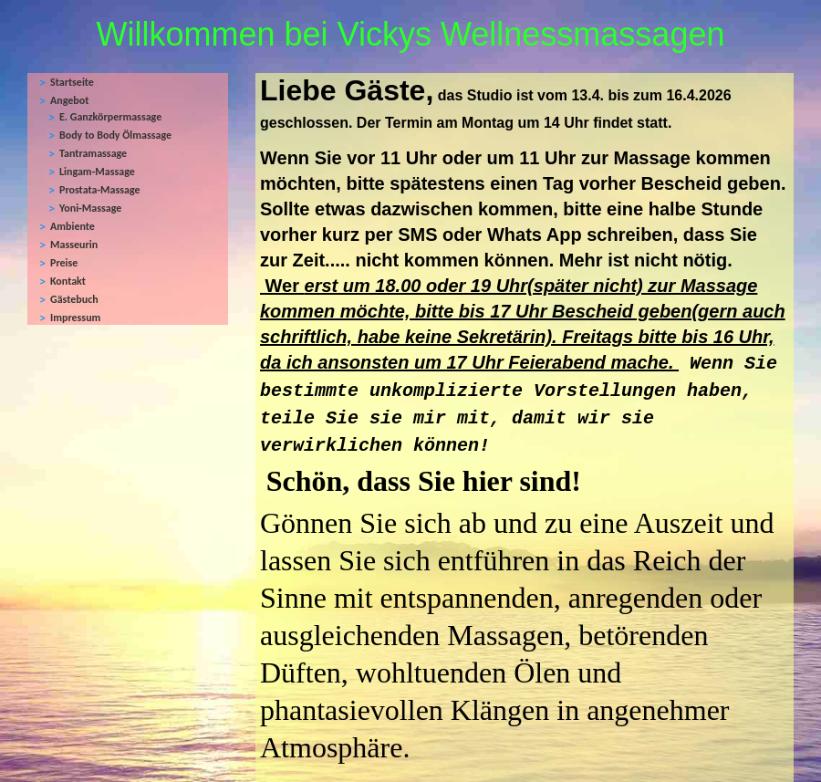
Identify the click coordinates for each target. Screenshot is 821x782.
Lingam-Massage (97, 171)
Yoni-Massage (90, 208)
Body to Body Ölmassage (115, 135)
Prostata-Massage (99, 189)
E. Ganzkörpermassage (110, 116)
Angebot (69, 100)
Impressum (75, 317)
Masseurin (74, 244)
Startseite (72, 82)
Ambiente (72, 226)
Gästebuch (74, 299)
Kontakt (68, 281)
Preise (64, 262)
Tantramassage (93, 153)
